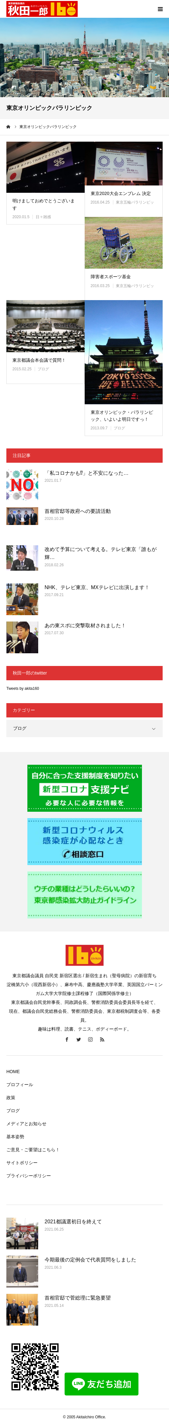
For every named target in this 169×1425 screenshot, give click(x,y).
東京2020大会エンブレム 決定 (121, 193)
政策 (10, 1097)
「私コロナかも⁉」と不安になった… (87, 473)
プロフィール (19, 1084)
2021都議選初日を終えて (73, 1221)
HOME (13, 1071)
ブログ (43, 369)
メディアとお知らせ (26, 1123)
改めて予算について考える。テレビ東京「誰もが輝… (101, 553)
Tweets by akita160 (22, 688)
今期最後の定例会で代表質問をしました (90, 1259)
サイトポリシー (22, 1162)
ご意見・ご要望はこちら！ (33, 1149)
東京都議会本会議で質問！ (39, 360)
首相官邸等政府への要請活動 (78, 511)
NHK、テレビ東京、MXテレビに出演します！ (97, 587)
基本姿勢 (15, 1136)
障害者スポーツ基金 (111, 276)
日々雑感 (43, 217)
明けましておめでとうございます (43, 204)
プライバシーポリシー (28, 1175)
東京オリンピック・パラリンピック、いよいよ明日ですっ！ (122, 416)
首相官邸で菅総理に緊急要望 (78, 1298)
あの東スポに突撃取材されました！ (85, 625)
